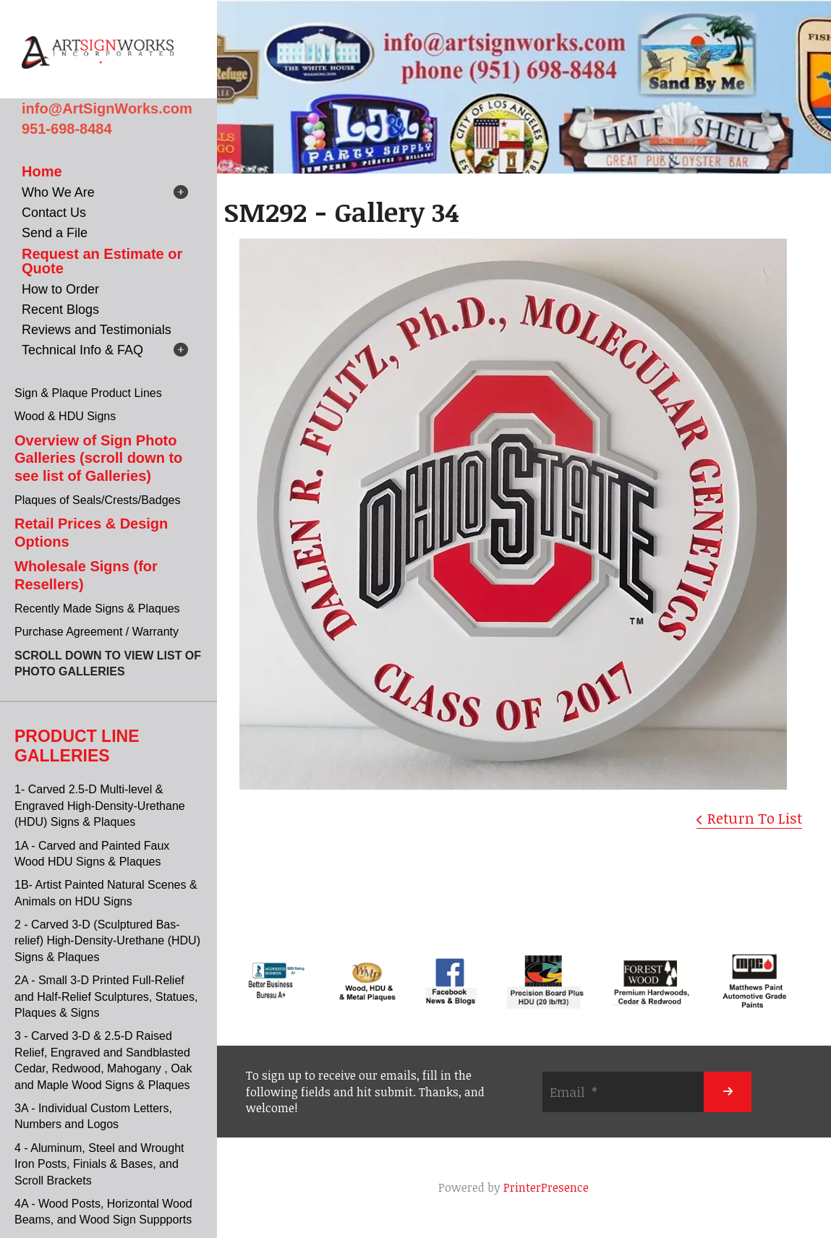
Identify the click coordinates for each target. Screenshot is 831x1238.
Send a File (55, 233)
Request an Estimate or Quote (102, 261)
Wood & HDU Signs (65, 416)
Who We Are (58, 192)
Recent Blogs (60, 309)
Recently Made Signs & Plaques (97, 608)
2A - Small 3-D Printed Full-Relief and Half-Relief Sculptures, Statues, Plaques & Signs (105, 996)
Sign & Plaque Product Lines (88, 393)
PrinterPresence (546, 1187)
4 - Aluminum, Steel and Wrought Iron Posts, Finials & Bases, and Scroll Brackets (99, 1164)
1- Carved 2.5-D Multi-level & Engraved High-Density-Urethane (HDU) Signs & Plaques (99, 805)
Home (42, 171)
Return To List (754, 818)
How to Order (60, 289)
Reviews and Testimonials (96, 330)
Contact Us (54, 212)
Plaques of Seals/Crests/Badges (97, 500)
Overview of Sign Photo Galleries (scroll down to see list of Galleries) (98, 458)
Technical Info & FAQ (82, 350)
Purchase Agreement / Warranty (96, 632)
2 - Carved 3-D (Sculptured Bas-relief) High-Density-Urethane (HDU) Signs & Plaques (107, 940)
